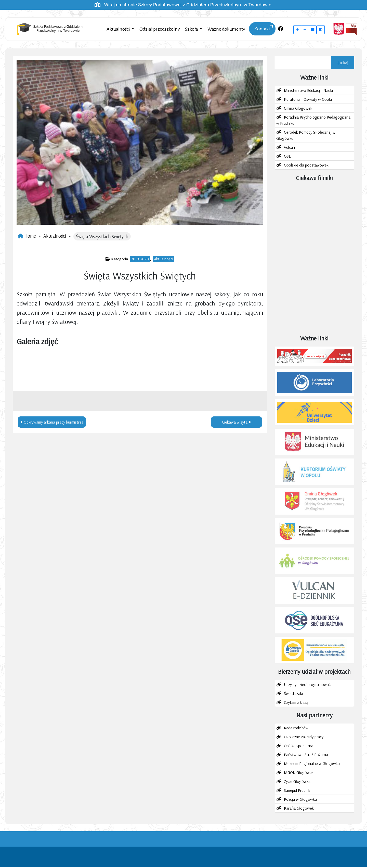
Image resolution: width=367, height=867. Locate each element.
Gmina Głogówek (298, 108)
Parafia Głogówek (299, 808)
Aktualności (54, 236)
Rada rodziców (296, 727)
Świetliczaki (293, 693)
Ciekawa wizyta (234, 422)
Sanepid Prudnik (297, 790)
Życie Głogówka (297, 781)
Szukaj (342, 62)
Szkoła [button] (191, 29)
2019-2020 (140, 258)
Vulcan (289, 147)
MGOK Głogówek (298, 772)
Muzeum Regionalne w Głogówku (312, 763)
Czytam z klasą (296, 702)
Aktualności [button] (118, 29)
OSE (287, 156)
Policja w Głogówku (300, 799)
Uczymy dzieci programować (307, 684)
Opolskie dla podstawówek (306, 165)
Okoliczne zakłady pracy (303, 736)
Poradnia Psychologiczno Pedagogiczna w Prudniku (313, 120)
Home (30, 236)
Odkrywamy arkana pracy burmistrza (53, 422)
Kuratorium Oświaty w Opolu (308, 99)
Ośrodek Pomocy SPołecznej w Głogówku (305, 135)
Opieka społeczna (298, 745)
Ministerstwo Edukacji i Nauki (308, 90)
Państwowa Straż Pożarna (306, 754)
